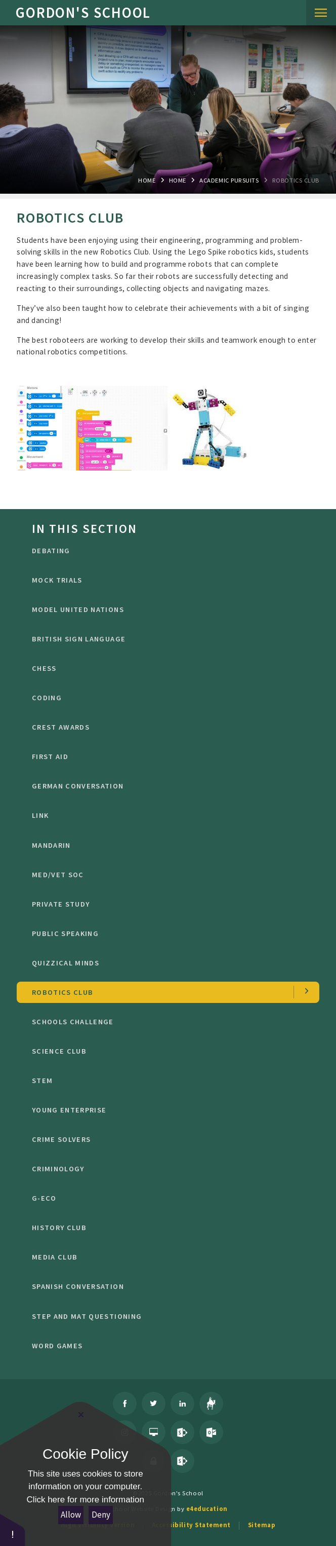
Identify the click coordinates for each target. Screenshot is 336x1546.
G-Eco (168, 1198)
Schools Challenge (168, 1021)
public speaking (168, 933)
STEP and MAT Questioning (168, 1316)
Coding (168, 697)
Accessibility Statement (191, 1525)
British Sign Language (168, 638)
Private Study (168, 904)
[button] (12, 1529)
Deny (101, 1514)
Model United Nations (168, 609)
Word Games (168, 1345)
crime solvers (168, 1139)
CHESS (168, 668)
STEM (168, 1080)
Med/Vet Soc (168, 874)
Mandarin (168, 845)
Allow (71, 1514)
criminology (168, 1168)
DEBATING (168, 550)
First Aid (168, 756)
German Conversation (168, 785)
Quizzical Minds (168, 962)
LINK (168, 815)
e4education (207, 1508)
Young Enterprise (168, 1109)
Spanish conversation (168, 1286)
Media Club (168, 1257)
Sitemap (262, 1525)
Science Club (168, 1051)
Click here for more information (85, 1499)
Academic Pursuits (229, 180)
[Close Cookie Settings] (81, 1414)
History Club (168, 1227)
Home (146, 180)
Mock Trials (168, 580)
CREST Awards (168, 727)
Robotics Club (295, 180)
